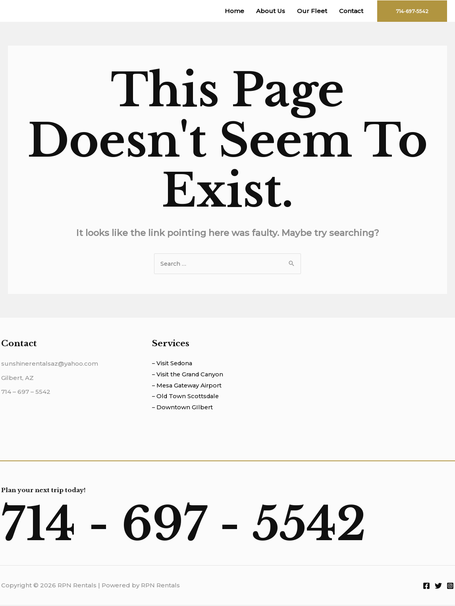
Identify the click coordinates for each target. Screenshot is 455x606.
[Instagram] (450, 586)
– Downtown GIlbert (183, 408)
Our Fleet (312, 11)
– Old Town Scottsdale (187, 397)
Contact (351, 11)
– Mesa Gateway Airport (188, 386)
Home (234, 11)
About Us (270, 11)
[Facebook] (426, 586)
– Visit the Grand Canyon (189, 375)
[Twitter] (438, 586)
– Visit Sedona (173, 364)
